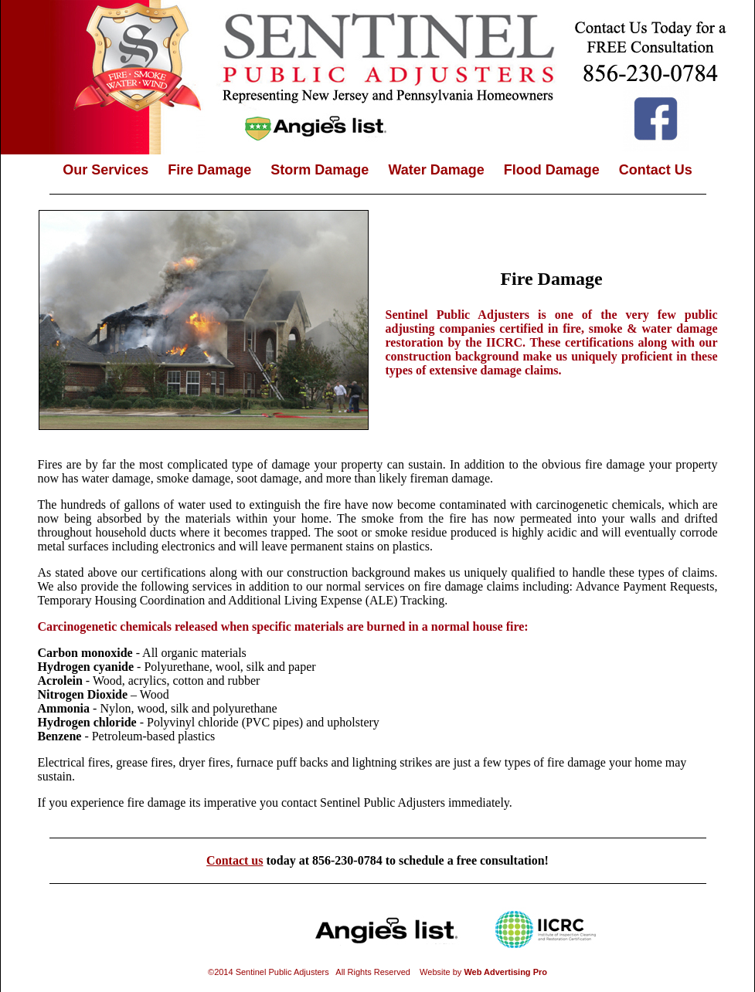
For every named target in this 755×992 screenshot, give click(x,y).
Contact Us (655, 170)
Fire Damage (209, 170)
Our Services (105, 170)
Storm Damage (319, 170)
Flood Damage (552, 170)
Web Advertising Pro (505, 972)
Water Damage (436, 170)
